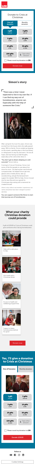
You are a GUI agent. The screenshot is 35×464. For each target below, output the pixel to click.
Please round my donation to (17, 60)
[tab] (10, 23)
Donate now (17, 66)
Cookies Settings (17, 462)
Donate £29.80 (17, 437)
